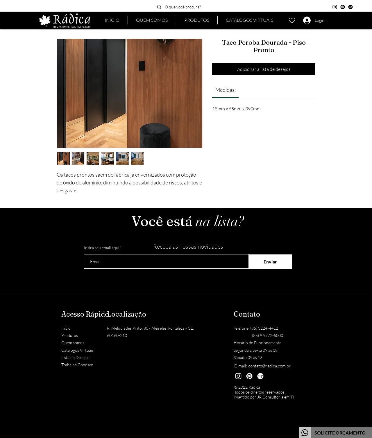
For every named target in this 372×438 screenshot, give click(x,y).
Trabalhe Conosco (77, 364)
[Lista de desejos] (292, 20)
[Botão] (335, 432)
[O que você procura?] (195, 7)
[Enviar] (270, 261)
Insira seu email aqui (101, 248)
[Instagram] (335, 7)
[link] (225, 90)
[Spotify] (350, 7)
